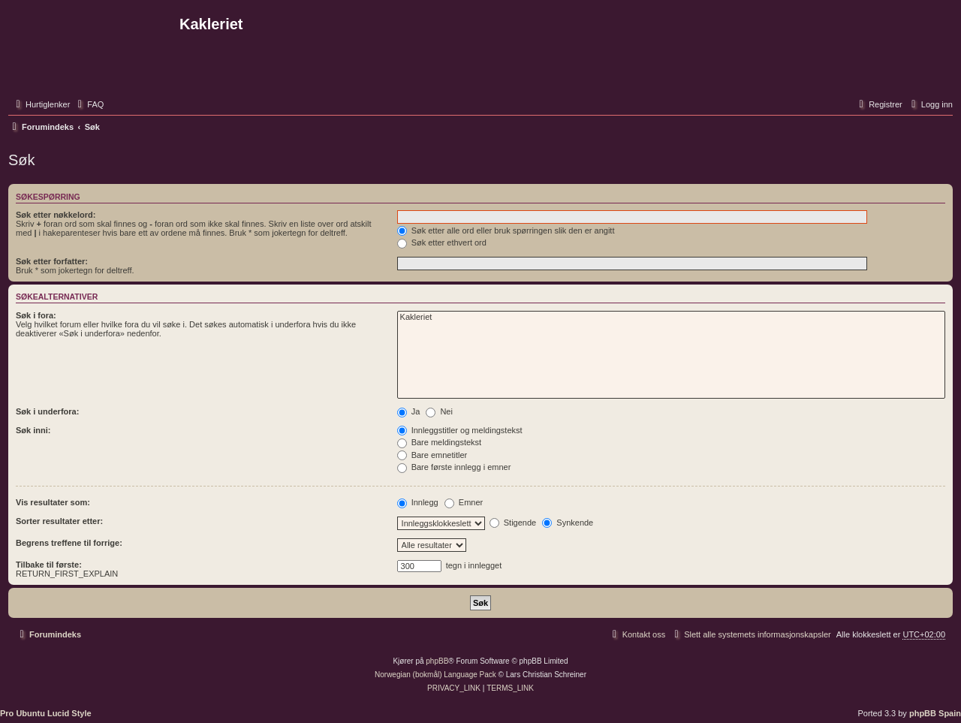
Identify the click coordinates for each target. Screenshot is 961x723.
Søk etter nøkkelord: (55, 214)
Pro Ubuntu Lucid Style (46, 713)
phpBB (437, 661)
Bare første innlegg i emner (454, 466)
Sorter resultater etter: (59, 521)
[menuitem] (89, 104)
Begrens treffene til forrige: (69, 542)
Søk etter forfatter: (52, 261)
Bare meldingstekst (439, 442)
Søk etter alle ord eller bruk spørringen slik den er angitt (506, 230)
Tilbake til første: (49, 564)
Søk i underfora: (47, 411)
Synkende (567, 522)
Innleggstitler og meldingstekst (460, 430)
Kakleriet (671, 317)
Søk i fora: (36, 315)
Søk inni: (33, 430)
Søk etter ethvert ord (442, 242)
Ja (408, 411)
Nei (439, 411)
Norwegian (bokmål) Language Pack (435, 674)
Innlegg (417, 502)
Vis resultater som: (53, 502)
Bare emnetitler (432, 454)
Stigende (513, 522)
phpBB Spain (935, 713)
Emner (463, 502)
